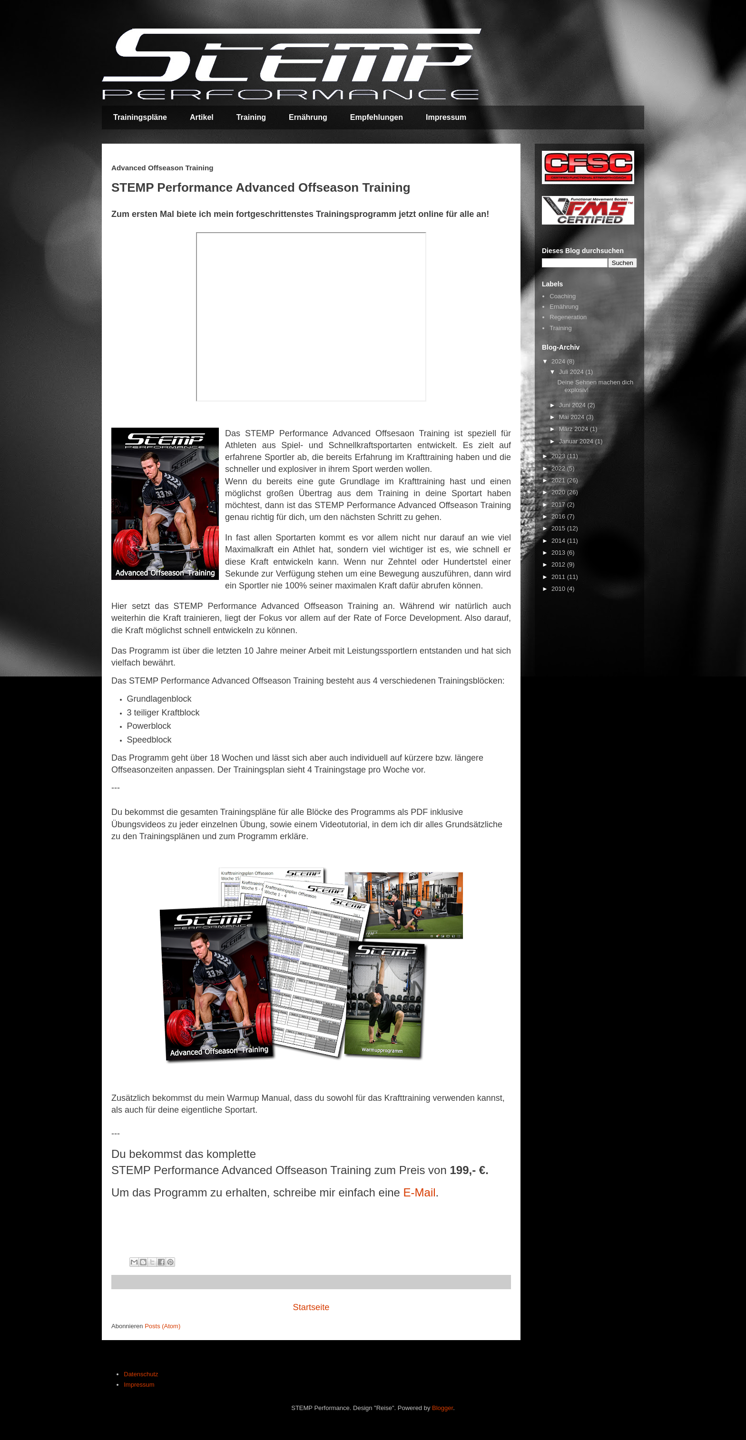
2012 (559, 564)
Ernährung (308, 117)
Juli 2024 (572, 371)
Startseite (311, 1307)
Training (251, 117)
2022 (559, 468)
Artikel (202, 117)
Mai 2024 (572, 417)
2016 (559, 516)
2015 (559, 528)
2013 (559, 552)
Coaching (563, 296)
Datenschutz (141, 1374)
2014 (559, 540)
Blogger (442, 1407)
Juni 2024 (573, 405)
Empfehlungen (376, 117)
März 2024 (574, 428)
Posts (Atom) (162, 1326)
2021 (559, 480)
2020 (559, 492)
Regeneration (568, 317)
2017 (559, 504)
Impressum (446, 117)
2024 (559, 361)
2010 (559, 588)
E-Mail (419, 1192)
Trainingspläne (140, 117)
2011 (559, 576)
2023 (559, 456)
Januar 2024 (577, 441)
